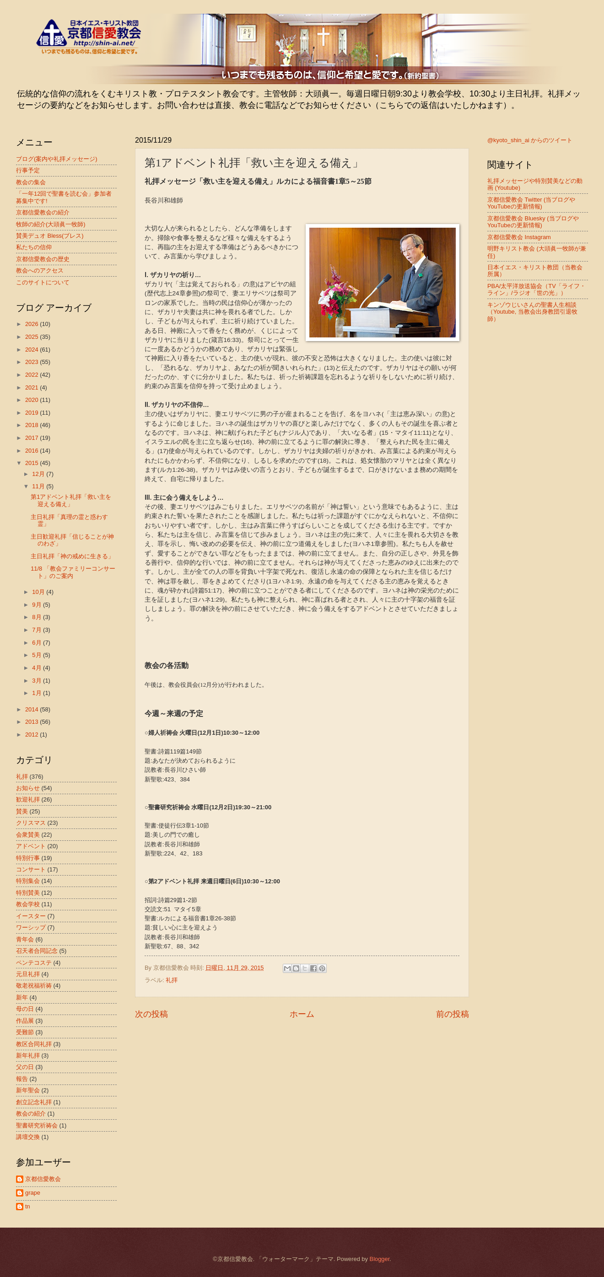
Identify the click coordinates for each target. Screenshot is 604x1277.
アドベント (31, 846)
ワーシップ (31, 927)
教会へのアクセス (40, 270)
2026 (32, 324)
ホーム (302, 1014)
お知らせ (28, 788)
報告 (22, 1078)
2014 (32, 709)
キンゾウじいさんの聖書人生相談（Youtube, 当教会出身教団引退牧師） (532, 311)
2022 (32, 374)
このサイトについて (43, 282)
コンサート (31, 869)
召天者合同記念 (37, 950)
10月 (39, 591)
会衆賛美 (28, 834)
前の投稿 (452, 1014)
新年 (22, 997)
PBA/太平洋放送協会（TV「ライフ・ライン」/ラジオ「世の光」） (536, 289)
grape (32, 1192)
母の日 (25, 1008)
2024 (32, 349)
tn (27, 1206)
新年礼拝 (28, 1055)
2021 (32, 387)
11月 (39, 486)
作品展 (25, 1020)
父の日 (25, 1066)
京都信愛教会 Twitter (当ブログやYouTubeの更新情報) (531, 203)
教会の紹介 (31, 1113)
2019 (32, 412)
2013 (32, 721)
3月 (37, 680)
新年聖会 (28, 1090)
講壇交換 (28, 1136)
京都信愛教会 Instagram (519, 237)
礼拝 (172, 980)
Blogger (380, 1259)
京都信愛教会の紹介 (43, 212)
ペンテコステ (34, 962)
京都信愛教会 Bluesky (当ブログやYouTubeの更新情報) (533, 222)
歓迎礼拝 (28, 799)
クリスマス (31, 822)
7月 (37, 629)
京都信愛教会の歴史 (43, 259)
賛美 (22, 811)
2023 (32, 361)
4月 (37, 667)
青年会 (25, 939)
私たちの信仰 (34, 247)
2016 (32, 450)
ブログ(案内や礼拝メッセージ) (56, 158)
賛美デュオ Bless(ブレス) (50, 235)
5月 (37, 655)
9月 (37, 604)
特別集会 (28, 880)
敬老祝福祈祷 (34, 985)
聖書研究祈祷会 (37, 1125)
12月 (39, 473)
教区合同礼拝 (34, 1044)
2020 (32, 399)
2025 (32, 336)
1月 (37, 692)
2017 (32, 437)
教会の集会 (31, 182)
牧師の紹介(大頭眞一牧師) (51, 224)
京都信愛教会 (43, 1178)
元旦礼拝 (28, 974)
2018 (32, 425)
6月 (37, 642)
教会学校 (28, 904)
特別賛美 (28, 892)
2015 (32, 463)
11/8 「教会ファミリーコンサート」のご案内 (73, 572)
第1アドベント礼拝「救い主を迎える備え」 (71, 500)
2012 (32, 734)
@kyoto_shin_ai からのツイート (529, 140)
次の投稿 (151, 1014)
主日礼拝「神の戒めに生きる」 (72, 556)
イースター (31, 916)
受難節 (25, 1032)
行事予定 (28, 170)
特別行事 (28, 858)
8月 (37, 617)
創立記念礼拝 (34, 1102)
